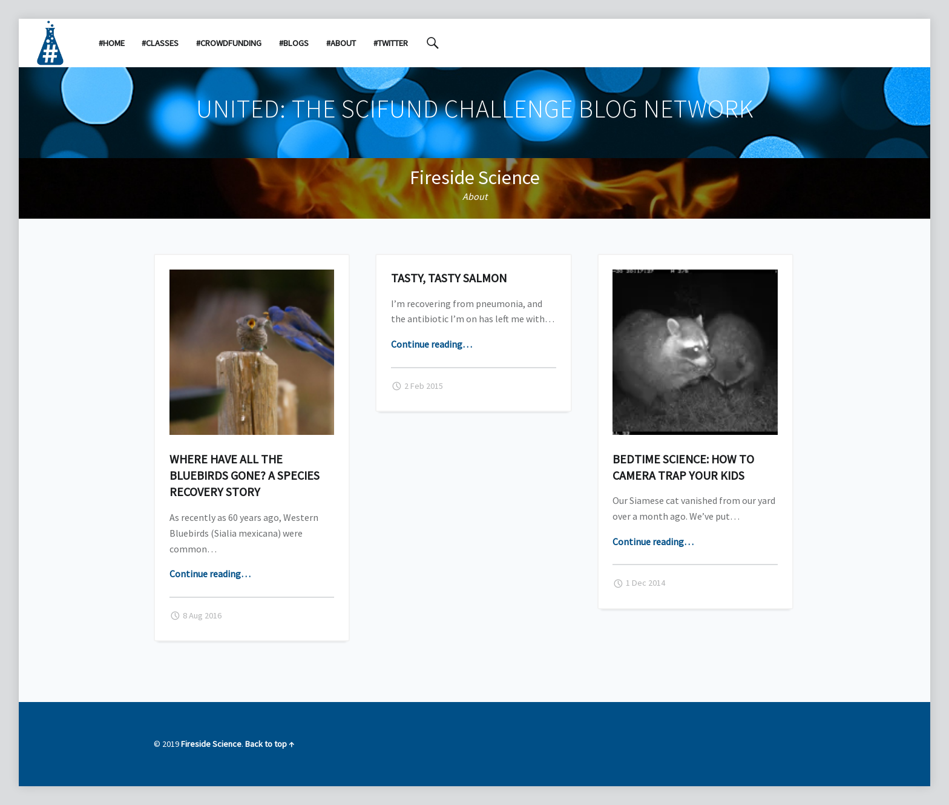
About (474, 196)
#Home (112, 43)
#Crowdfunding (228, 43)
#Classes (160, 43)
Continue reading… (210, 574)
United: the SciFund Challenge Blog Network (475, 108)
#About (341, 43)
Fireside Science (475, 177)
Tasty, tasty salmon (449, 277)
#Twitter (390, 43)
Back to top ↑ (269, 743)
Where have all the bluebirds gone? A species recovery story (244, 475)
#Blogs (294, 43)
